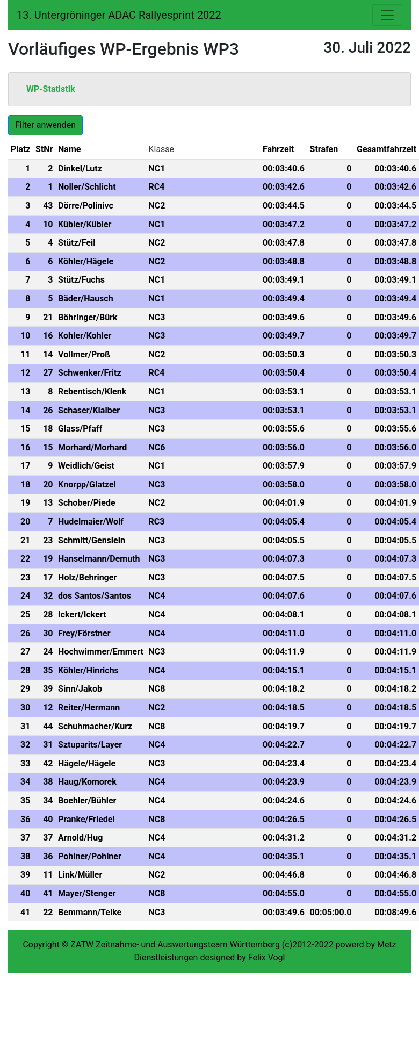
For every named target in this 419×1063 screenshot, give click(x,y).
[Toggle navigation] (387, 15)
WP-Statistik (50, 89)
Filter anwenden (45, 125)
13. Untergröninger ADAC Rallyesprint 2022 (119, 15)
